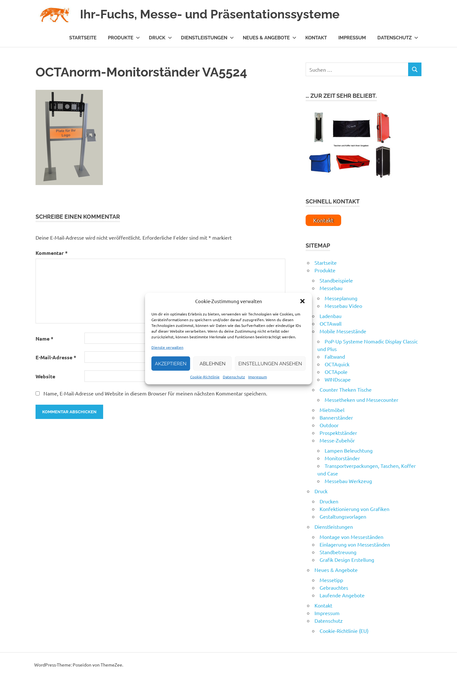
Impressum (257, 376)
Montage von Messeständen (351, 537)
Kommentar (52, 252)
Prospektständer (338, 432)
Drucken (329, 501)
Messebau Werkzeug (348, 481)
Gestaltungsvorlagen (343, 516)
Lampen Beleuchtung (349, 450)
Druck (160, 38)
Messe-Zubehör (337, 440)
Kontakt (316, 38)
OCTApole (336, 371)
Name (44, 338)
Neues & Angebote (269, 38)
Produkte (124, 38)
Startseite (82, 38)
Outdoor (329, 425)
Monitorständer (342, 458)
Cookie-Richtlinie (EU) (344, 630)
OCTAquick (337, 364)
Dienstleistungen (207, 38)
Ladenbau (330, 316)
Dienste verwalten (167, 347)
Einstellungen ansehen (270, 363)
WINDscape (338, 379)
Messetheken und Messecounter (361, 399)
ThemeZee (111, 664)
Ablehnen (213, 363)
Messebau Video (343, 305)
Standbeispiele (336, 280)
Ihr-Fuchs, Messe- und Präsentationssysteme (210, 14)
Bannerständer (336, 417)
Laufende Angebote (342, 595)
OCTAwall (330, 323)
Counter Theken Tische (346, 389)
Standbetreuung (338, 552)
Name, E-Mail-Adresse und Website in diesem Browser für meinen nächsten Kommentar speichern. (155, 393)
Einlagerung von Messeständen (355, 544)
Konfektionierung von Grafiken (354, 509)
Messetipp (331, 580)
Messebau (331, 288)
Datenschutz (234, 376)
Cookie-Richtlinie (205, 376)
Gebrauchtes (334, 587)
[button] (302, 301)
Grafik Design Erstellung (347, 559)
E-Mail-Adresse (56, 357)
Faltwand (335, 356)
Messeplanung (341, 298)
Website (45, 376)
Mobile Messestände (343, 331)
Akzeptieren (171, 363)
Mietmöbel (332, 410)
